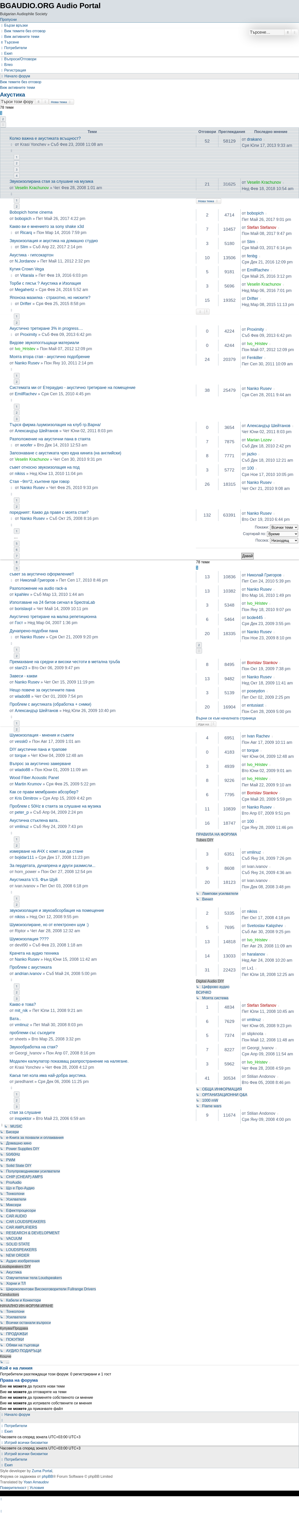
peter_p (22, 812)
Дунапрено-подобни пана (34, 631)
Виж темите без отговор (20, 82)
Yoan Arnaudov (36, 1482)
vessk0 (21, 741)
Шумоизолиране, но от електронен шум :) (49, 924)
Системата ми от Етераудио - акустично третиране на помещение (72, 387)
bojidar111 (24, 857)
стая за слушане (25, 1112)
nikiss (20, 473)
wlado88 (22, 696)
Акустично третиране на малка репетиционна (53, 616)
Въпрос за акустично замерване (40, 763)
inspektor (23, 1118)
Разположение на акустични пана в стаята (50, 439)
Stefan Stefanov (261, 227)
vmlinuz (22, 826)
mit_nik (21, 1010)
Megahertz (24, 289)
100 (250, 468)
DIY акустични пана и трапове (38, 749)
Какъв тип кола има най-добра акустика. (48, 1075)
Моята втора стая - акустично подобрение (50, 356)
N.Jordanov (25, 261)
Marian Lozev (259, 440)
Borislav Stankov (262, 662)
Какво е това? (23, 1004)
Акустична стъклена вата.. (35, 820)
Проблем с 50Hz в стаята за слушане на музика (55, 806)
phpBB (47, 1476)
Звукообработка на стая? (34, 1047)
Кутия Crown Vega (27, 269)
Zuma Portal (42, 1471)
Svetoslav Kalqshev (265, 925)
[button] (3, 124)
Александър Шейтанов (36, 430)
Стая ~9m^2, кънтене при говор (39, 481)
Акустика (12, 94)
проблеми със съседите (32, 1032)
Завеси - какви (23, 676)
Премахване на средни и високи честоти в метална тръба (65, 661)
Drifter (25, 303)
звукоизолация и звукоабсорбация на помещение (57, 910)
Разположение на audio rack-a (38, 588)
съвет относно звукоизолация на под (45, 467)
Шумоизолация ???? (29, 939)
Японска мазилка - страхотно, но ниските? (50, 297)
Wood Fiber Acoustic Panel (34, 777)
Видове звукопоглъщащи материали (44, 342)
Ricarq (26, 232)
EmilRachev (258, 270)
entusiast (255, 705)
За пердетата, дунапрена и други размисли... (53, 865)
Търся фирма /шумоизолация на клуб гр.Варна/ (55, 424)
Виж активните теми (17, 88)
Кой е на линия (16, 1368)
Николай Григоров (37, 580)
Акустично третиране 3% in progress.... (46, 328)
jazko (251, 454)
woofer (26, 445)
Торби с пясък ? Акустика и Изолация (45, 283)
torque (20, 755)
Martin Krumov (28, 784)
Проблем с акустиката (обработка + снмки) (50, 704)
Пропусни (8, 20)
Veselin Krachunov (264, 182)
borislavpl (23, 608)
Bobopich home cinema (31, 212)
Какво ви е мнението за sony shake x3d (47, 226)
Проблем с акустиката (31, 967)
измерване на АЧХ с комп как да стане (46, 851)
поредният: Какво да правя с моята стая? (49, 512)
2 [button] (3, 119)
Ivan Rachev (258, 736)
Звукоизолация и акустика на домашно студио (54, 240)
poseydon (256, 691)
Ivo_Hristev (25, 348)
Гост (19, 622)
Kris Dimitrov (26, 798)
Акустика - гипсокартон (31, 255)
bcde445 (255, 617)
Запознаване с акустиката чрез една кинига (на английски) (65, 453)
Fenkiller (254, 357)
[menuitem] (23, 31)
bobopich (23, 218)
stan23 (21, 667)
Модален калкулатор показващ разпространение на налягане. (69, 1061)
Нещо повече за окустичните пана (42, 690)
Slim (24, 247)
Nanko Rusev (27, 363)
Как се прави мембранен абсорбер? (44, 792)
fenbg (252, 256)
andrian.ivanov (28, 973)
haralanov (256, 954)
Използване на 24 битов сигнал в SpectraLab (52, 602)
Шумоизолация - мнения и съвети (42, 735)
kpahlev (22, 594)
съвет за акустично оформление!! (42, 574)
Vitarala (27, 275)
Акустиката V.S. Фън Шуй (33, 879)
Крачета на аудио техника (34, 953)
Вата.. (15, 1018)
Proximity (28, 334)
